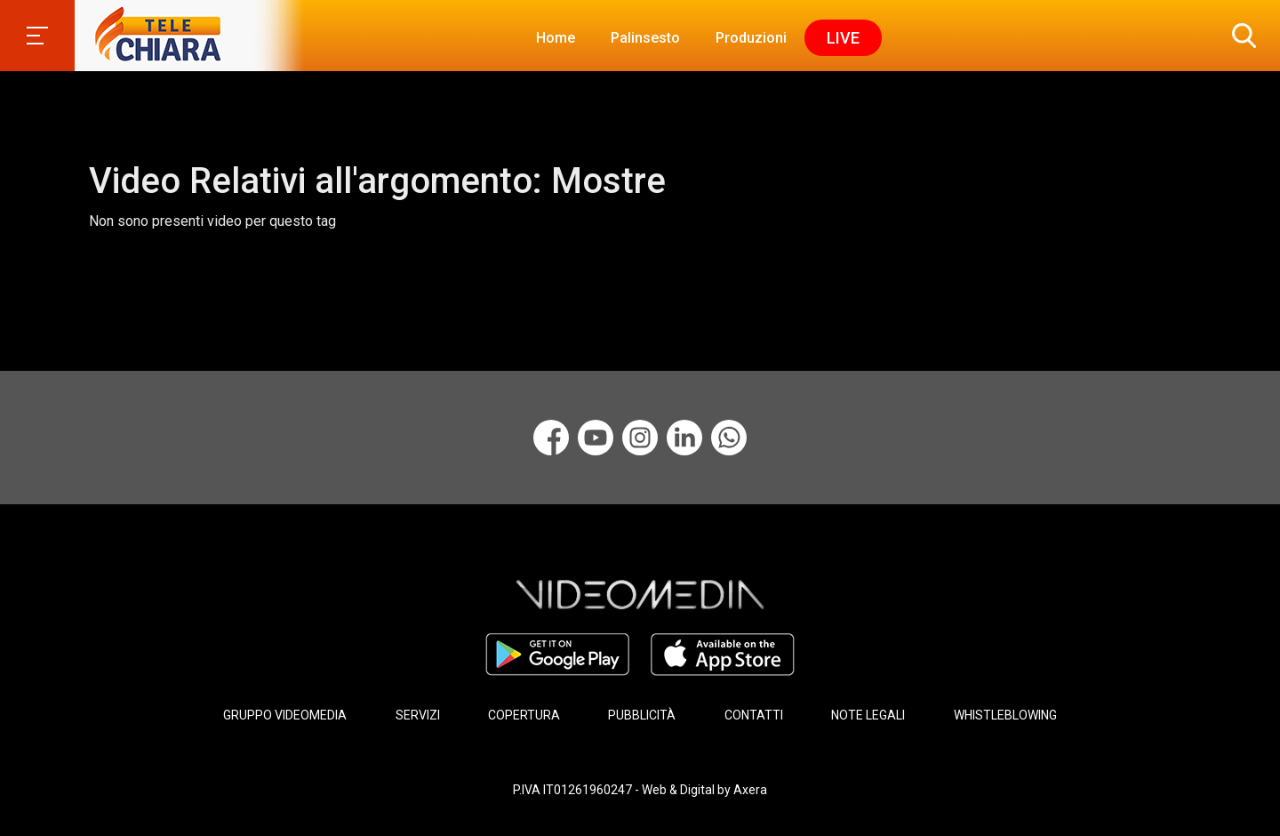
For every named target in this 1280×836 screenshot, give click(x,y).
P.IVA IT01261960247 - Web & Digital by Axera (640, 790)
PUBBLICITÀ (642, 715)
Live (843, 37)
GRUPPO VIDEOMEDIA (285, 715)
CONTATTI (753, 715)
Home (555, 37)
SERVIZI (418, 715)
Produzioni (751, 37)
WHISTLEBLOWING (1005, 715)
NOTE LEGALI (868, 715)
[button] (1240, 35)
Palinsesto (645, 37)
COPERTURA (524, 715)
